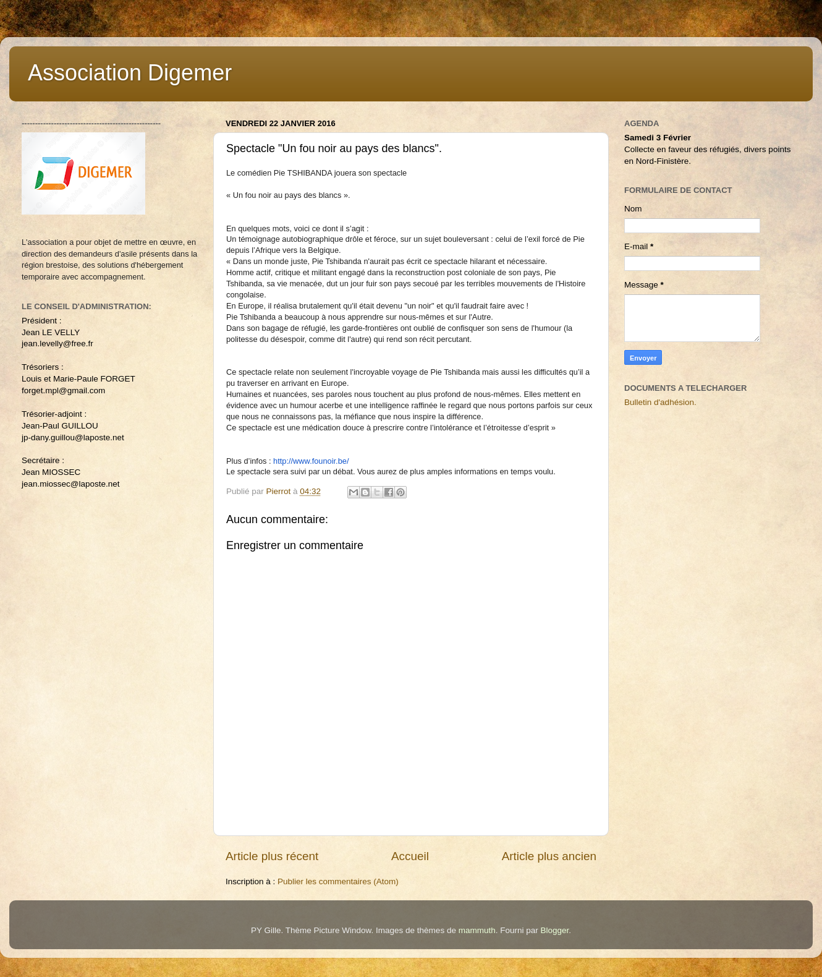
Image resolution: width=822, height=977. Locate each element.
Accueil (410, 856)
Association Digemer (130, 72)
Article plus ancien (549, 856)
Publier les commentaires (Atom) (338, 881)
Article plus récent (272, 856)
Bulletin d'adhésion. (660, 402)
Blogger (554, 930)
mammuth (477, 930)
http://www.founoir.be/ (311, 461)
